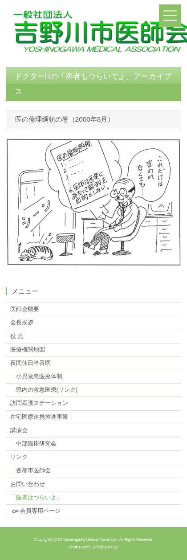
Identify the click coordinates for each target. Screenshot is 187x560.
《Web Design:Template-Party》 (93, 547)
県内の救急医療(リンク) (43, 390)
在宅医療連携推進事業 (39, 417)
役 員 (17, 336)
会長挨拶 (21, 322)
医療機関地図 (27, 350)
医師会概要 (24, 309)
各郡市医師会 (30, 470)
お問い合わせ (27, 484)
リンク (19, 457)
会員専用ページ (35, 511)
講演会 (19, 430)
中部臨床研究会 (33, 444)
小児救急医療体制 (36, 376)
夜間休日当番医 (30, 363)
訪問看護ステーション (39, 403)
